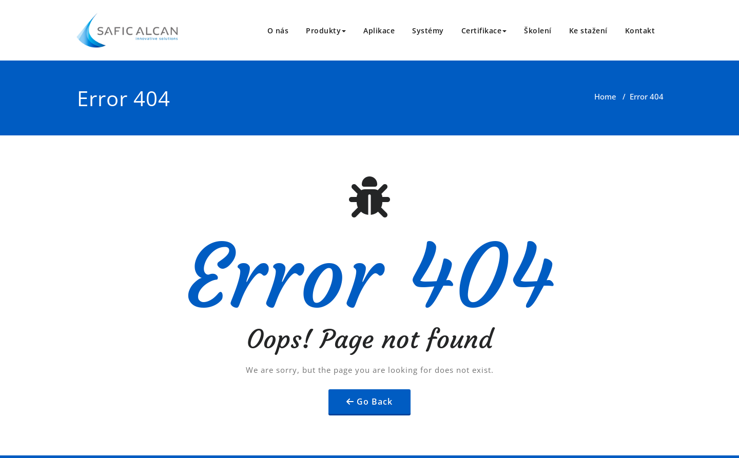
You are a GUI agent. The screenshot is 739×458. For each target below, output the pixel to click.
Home (605, 96)
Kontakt (640, 30)
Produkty (326, 30)
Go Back (375, 401)
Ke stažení (588, 30)
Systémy (428, 30)
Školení (538, 30)
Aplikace (379, 30)
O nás (278, 30)
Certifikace (484, 30)
